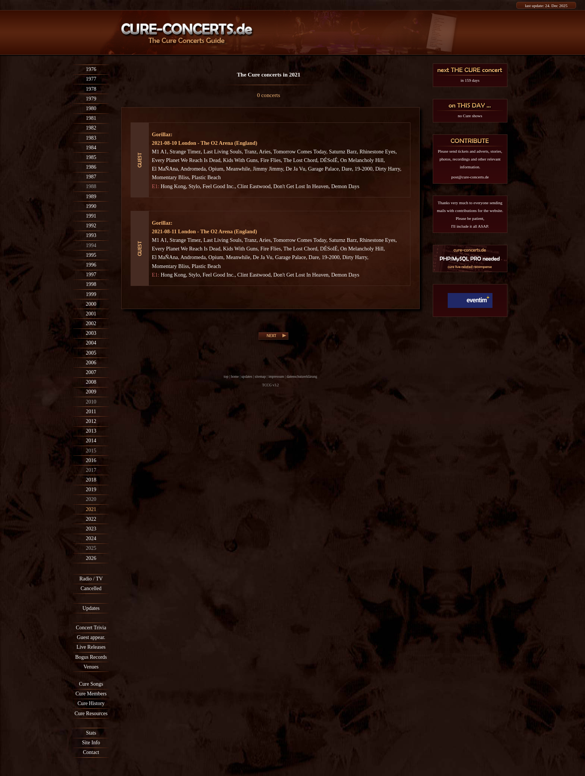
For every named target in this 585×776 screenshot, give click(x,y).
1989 (91, 196)
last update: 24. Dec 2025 (546, 5)
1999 (91, 294)
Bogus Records (91, 657)
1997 (91, 274)
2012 (91, 421)
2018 (91, 480)
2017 (91, 470)
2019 (91, 489)
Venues (91, 667)
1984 (91, 147)
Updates (91, 608)
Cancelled (91, 588)
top (226, 376)
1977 (91, 79)
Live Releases (91, 647)
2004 (91, 343)
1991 (91, 216)
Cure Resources (91, 713)
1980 (91, 108)
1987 (91, 177)
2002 (91, 323)
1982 (91, 128)
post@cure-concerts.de (470, 177)
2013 (91, 431)
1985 (91, 157)
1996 (91, 265)
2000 (91, 304)
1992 (91, 225)
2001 (91, 314)
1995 (91, 255)
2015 (91, 451)
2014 (91, 440)
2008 (91, 382)
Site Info (91, 742)
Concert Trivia (91, 627)
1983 (91, 138)
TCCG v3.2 (270, 385)
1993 (91, 235)
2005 (91, 353)
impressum (276, 376)
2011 (91, 411)
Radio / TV (91, 579)
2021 (91, 509)
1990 (91, 206)
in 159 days (469, 80)
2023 (91, 529)
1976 (91, 69)
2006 (91, 362)
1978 (91, 89)
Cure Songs (91, 684)
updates (246, 376)
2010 (91, 402)
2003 (91, 333)
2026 (91, 558)
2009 (91, 392)
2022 (91, 519)
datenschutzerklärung (302, 376)
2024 (91, 538)
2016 (91, 460)
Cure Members (91, 693)
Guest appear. (91, 637)
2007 (91, 372)
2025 (91, 548)
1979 (91, 99)
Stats (91, 733)
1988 (91, 186)
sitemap (260, 376)
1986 (91, 167)
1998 (91, 284)
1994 (91, 245)
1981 (91, 118)
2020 (91, 499)
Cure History (91, 703)
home (235, 376)
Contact (91, 752)
